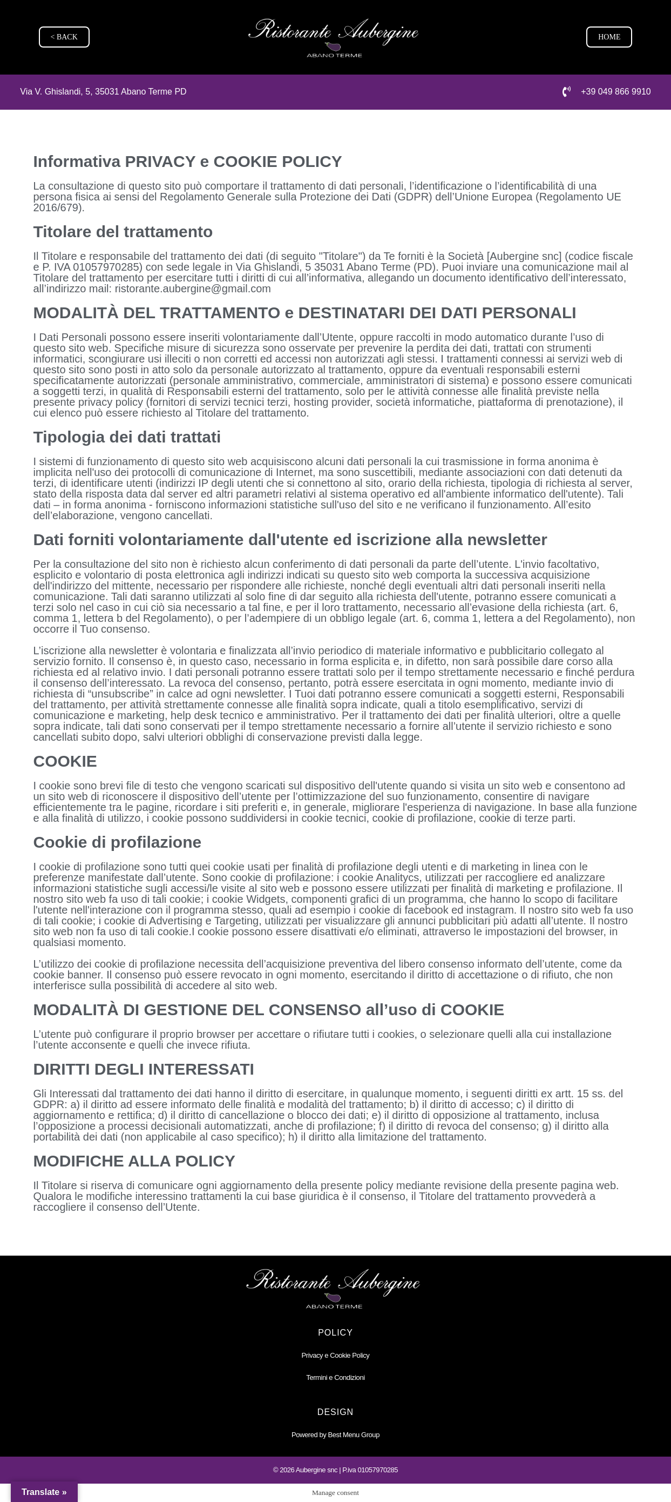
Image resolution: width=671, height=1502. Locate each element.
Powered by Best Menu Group (335, 1434)
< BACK (64, 37)
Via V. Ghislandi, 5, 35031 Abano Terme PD (103, 91)
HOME (609, 37)
